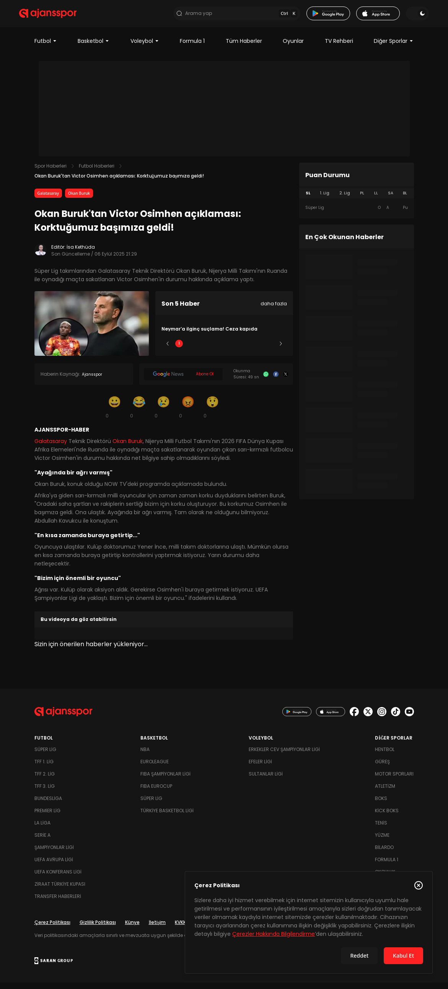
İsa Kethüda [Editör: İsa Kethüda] (81, 253)
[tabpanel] (356, 214)
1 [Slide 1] (179, 350)
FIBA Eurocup (156, 792)
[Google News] (183, 381)
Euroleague (154, 768)
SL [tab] (308, 199)
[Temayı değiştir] (402, 17)
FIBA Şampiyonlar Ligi (165, 780)
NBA (145, 756)
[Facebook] (276, 380)
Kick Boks (387, 817)
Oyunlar (293, 47)
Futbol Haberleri (96, 172)
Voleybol (144, 47)
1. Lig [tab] (324, 199)
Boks (381, 805)
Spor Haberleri (50, 172)
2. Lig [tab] (344, 199)
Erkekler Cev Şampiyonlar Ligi (284, 756)
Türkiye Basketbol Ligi (167, 817)
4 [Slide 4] (246, 350)
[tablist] (356, 199)
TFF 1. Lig (44, 768)
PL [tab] (362, 199)
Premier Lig (47, 817)
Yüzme (382, 841)
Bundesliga (48, 805)
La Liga (42, 829)
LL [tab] (376, 199)
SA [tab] (390, 199)
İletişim (157, 928)
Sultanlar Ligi (266, 780)
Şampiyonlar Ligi (54, 854)
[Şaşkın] (213, 413)
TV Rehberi (339, 47)
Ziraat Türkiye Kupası (59, 890)
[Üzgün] (164, 413)
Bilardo (384, 854)
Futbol (45, 47)
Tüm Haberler (244, 47)
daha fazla (274, 310)
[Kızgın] (188, 413)
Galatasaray (48, 199)
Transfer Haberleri (57, 902)
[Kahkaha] (139, 413)
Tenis (381, 829)
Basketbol (93, 47)
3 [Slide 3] (224, 350)
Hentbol (384, 756)
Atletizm (385, 792)
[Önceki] (168, 350)
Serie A (42, 841)
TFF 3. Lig (44, 792)
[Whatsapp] (266, 380)
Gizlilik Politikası (98, 928)
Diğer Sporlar (394, 47)
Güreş (382, 768)
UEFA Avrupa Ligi (53, 866)
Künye (132, 928)
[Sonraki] (281, 350)
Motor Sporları (394, 780)
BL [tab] (405, 199)
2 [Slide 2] (201, 350)
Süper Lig (45, 756)
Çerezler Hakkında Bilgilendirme (273, 934)
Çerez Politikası (52, 928)
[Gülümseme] (115, 413)
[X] (285, 380)
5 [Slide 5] (269, 350)
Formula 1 (192, 47)
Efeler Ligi (260, 768)
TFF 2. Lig (44, 780)
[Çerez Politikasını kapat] (418, 885)
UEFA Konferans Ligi (57, 878)
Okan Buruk (79, 199)
